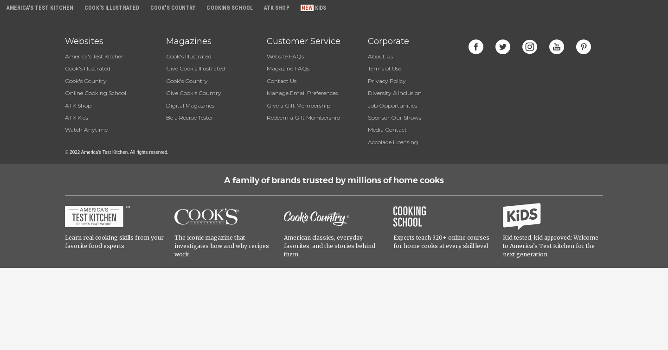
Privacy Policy (387, 80)
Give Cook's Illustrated (195, 68)
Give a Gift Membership (298, 105)
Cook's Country (86, 80)
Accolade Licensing (393, 142)
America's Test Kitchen (95, 56)
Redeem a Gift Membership (303, 117)
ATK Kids (76, 117)
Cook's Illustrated (87, 68)
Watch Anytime (86, 129)
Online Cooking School (95, 92)
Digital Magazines (190, 105)
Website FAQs (285, 56)
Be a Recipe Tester (189, 117)
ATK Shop (78, 105)
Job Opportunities (392, 105)
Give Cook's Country (193, 92)
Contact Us (281, 80)
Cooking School (229, 8)
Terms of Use (384, 68)
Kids (320, 8)
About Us (380, 56)
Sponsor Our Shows (394, 117)
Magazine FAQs (288, 68)
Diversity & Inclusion (395, 92)
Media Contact (387, 129)
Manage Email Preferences (302, 92)
